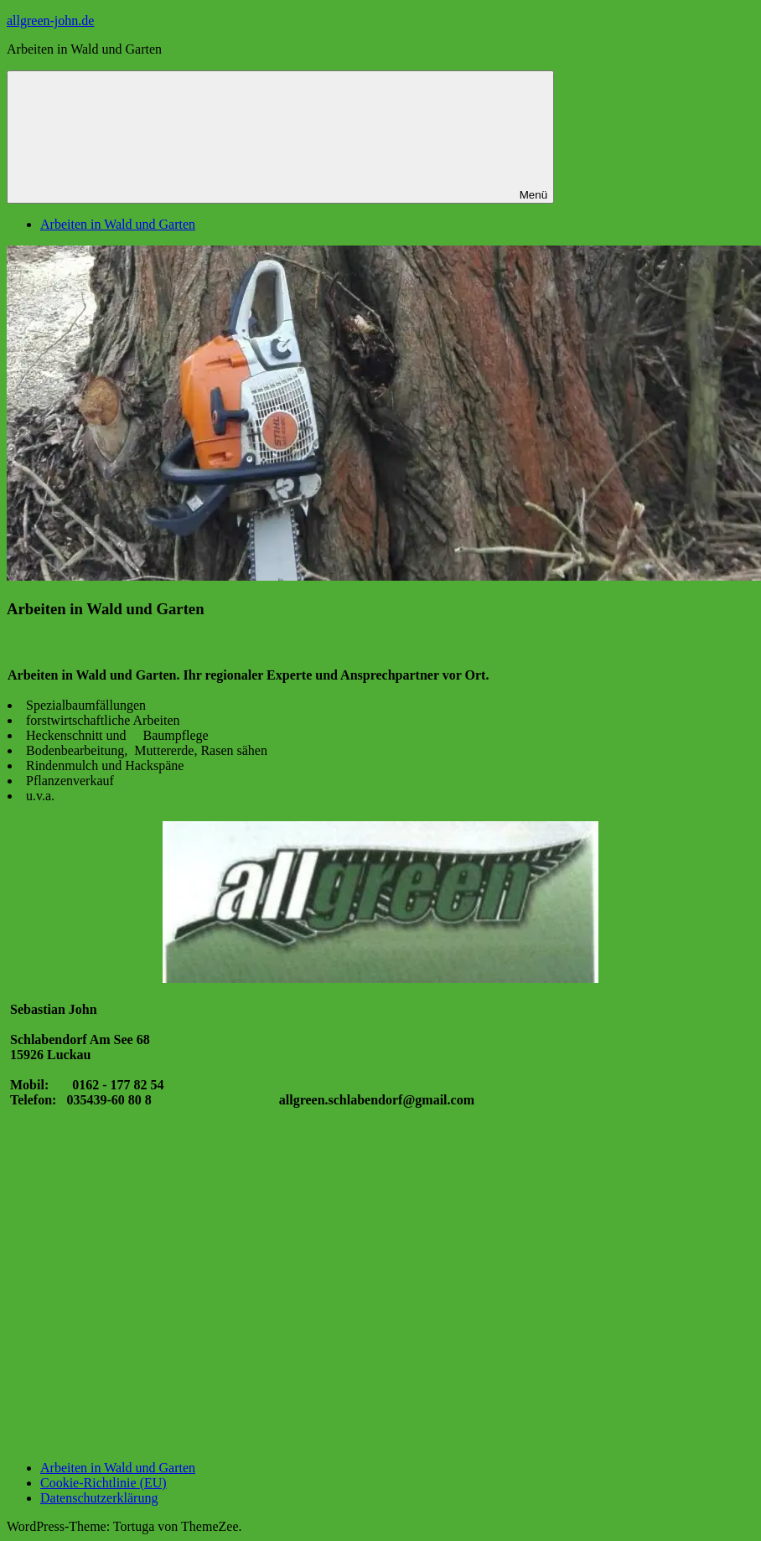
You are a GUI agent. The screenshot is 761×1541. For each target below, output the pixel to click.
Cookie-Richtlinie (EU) (103, 1483)
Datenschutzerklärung (99, 1498)
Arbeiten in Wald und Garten (117, 224)
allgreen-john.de (50, 20)
